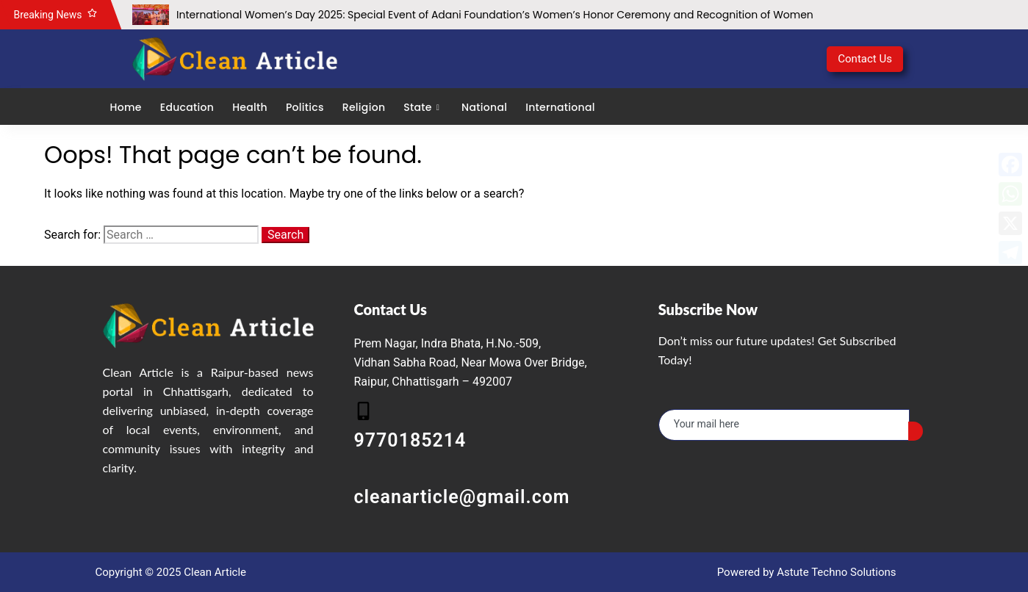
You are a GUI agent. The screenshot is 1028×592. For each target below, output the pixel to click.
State (423, 107)
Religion (363, 107)
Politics (305, 107)
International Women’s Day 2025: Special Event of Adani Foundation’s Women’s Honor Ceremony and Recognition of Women (494, 14)
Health (249, 107)
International (560, 107)
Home (126, 107)
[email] (784, 425)
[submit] (915, 431)
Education (187, 107)
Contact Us (865, 58)
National (484, 107)
